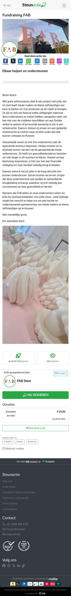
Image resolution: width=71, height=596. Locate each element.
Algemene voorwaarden (15, 497)
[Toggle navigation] (64, 5)
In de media (8, 486)
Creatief (8, 442)
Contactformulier (13, 529)
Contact (60, 373)
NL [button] (8, 5)
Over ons (7, 481)
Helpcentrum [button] (11, 534)
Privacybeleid (9, 503)
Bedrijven (32, 442)
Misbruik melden (13, 448)
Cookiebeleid (9, 509)
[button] (5, 62)
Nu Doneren (35, 395)
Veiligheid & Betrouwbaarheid (18, 492)
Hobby (19, 442)
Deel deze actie (35, 428)
